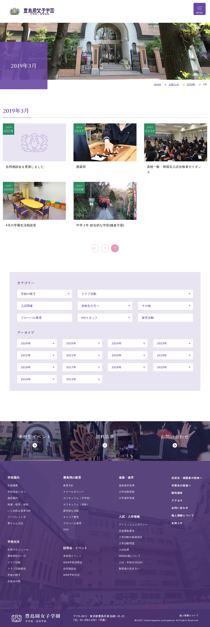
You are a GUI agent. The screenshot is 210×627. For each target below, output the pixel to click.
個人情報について (189, 615)
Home (157, 84)
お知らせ (174, 84)
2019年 (191, 84)
